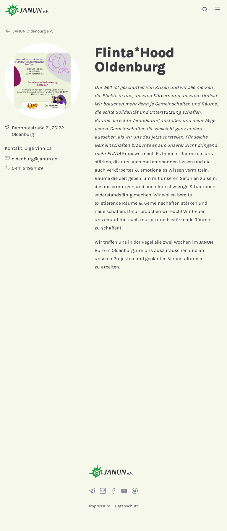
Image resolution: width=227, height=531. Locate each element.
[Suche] (204, 9)
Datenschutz (126, 506)
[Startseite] (26, 9)
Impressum (99, 506)
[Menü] (217, 9)
